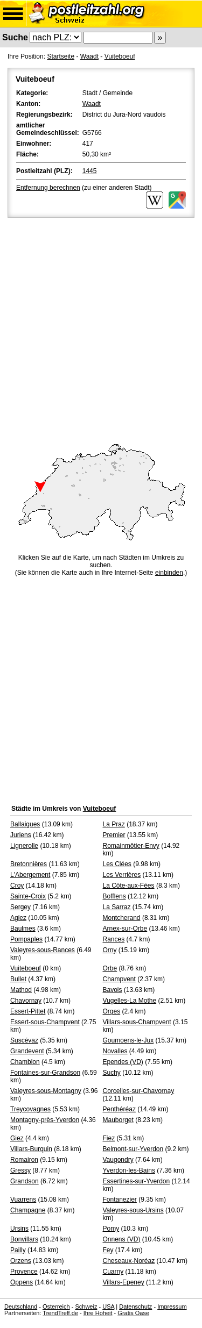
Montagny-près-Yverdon (44, 1120)
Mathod (21, 990)
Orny (110, 950)
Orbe (110, 968)
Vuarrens (23, 1199)
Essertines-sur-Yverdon (136, 1181)
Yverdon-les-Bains (129, 1170)
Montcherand (122, 918)
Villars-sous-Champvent (137, 1022)
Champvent (119, 979)
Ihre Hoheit (98, 1313)
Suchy (112, 1072)
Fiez (109, 1138)
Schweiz (86, 1306)
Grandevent (27, 1051)
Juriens (20, 835)
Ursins (19, 1228)
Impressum (171, 1306)
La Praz (114, 824)
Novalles (115, 1051)
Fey (108, 1250)
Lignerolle (24, 845)
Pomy (111, 1228)
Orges (112, 1011)
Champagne (27, 1210)
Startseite (60, 56)
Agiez (18, 918)
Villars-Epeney (123, 1282)
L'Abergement (30, 875)
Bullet (18, 979)
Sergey (20, 907)
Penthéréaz (119, 1109)
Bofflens (114, 896)
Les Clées (117, 864)
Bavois (112, 990)
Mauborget (118, 1120)
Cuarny (113, 1271)
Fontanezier (120, 1199)
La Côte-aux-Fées (129, 885)
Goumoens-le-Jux (128, 1040)
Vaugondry (118, 1159)
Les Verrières (122, 875)
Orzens (20, 1261)
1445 (89, 171)
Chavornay (25, 1000)
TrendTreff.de (60, 1313)
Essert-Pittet (27, 1011)
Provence (24, 1271)
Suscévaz (24, 1040)
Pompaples (26, 939)
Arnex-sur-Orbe (125, 928)
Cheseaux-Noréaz (129, 1261)
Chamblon (25, 1062)
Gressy (20, 1170)
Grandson (24, 1181)
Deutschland (20, 1306)
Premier (114, 835)
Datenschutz (135, 1306)
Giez (17, 1138)
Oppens (21, 1282)
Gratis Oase (133, 1313)
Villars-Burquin (31, 1149)
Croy (17, 885)
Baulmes (23, 928)
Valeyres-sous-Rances (42, 950)
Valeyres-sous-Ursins (133, 1210)
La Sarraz (117, 907)
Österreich (56, 1306)
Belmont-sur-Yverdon (133, 1149)
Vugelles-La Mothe (130, 1000)
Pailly (18, 1250)
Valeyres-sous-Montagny (45, 1091)
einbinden (169, 572)
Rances (114, 939)
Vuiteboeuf (120, 56)
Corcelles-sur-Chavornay (139, 1091)
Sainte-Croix (28, 896)
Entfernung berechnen (48, 187)
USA (108, 1306)
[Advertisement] (101, 326)
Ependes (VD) (123, 1062)
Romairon (24, 1159)
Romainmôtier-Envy (131, 845)
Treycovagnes (30, 1109)
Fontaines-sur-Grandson (45, 1072)
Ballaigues (25, 824)
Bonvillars (24, 1239)
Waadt (89, 56)
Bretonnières (28, 864)
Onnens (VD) (122, 1239)
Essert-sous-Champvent (45, 1022)
